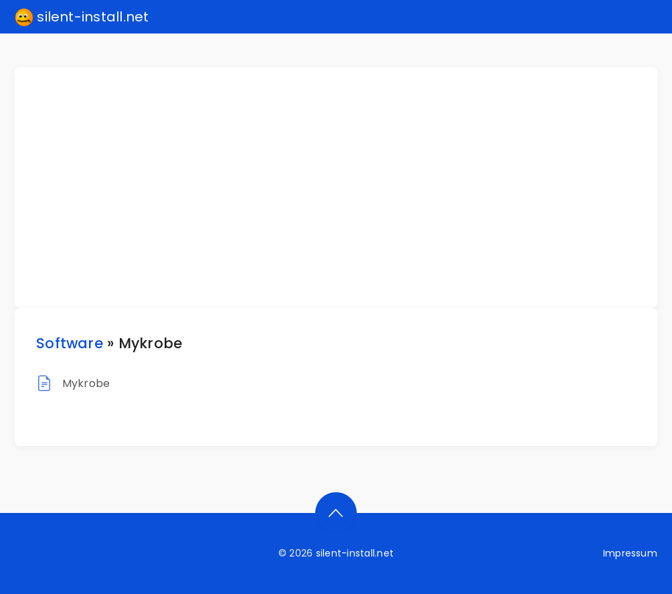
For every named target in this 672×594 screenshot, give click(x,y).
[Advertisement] (344, 187)
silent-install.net (82, 17)
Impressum (630, 553)
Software (69, 343)
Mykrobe (86, 383)
